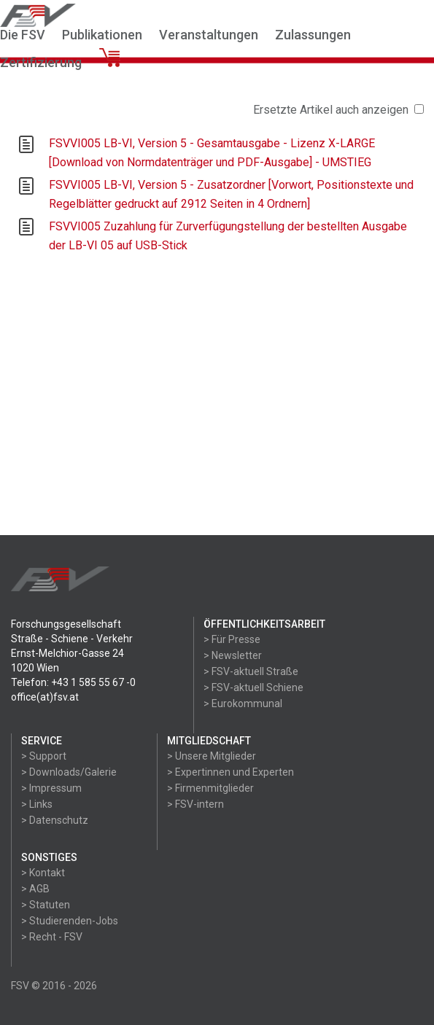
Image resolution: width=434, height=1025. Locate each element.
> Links (37, 804)
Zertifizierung (41, 62)
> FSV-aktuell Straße (251, 671)
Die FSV (22, 34)
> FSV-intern (195, 804)
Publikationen (102, 34)
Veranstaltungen (208, 34)
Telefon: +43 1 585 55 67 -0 (73, 682)
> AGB (35, 889)
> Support (43, 756)
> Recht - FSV (51, 937)
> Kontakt (43, 872)
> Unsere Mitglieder (211, 756)
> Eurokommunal (243, 703)
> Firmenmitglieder (210, 788)
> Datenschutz (54, 820)
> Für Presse (232, 639)
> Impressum (51, 788)
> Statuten (45, 905)
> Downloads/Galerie (69, 772)
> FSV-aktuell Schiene (253, 687)
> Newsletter (233, 655)
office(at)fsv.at (45, 697)
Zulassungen (313, 34)
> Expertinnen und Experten (230, 772)
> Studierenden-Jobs (69, 921)
